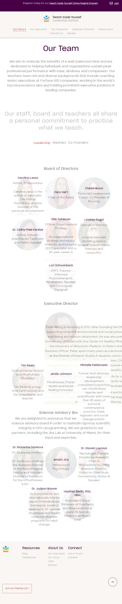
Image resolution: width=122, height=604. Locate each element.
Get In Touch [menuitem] (75, 555)
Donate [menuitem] (71, 33)
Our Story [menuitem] (54, 559)
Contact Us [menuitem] (56, 33)
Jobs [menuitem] (51, 563)
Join (116, 3)
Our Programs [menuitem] (59, 29)
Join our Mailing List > (102, 558)
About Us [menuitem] (55, 548)
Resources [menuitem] (31, 548)
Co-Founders (86, 143)
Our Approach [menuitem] (38, 29)
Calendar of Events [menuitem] (83, 29)
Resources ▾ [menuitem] (106, 29)
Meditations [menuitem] (29, 559)
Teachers (58, 143)
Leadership (33, 143)
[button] (27, 193)
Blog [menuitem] (25, 555)
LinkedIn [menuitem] (73, 559)
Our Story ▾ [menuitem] (19, 29)
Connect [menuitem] (75, 548)
